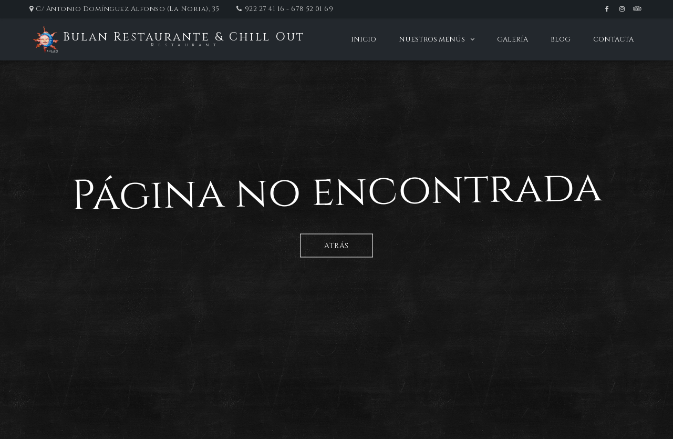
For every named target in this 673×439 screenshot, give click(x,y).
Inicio (363, 39)
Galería (512, 39)
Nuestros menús (432, 39)
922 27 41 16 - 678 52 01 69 (289, 9)
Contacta (613, 39)
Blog (561, 39)
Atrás (336, 245)
